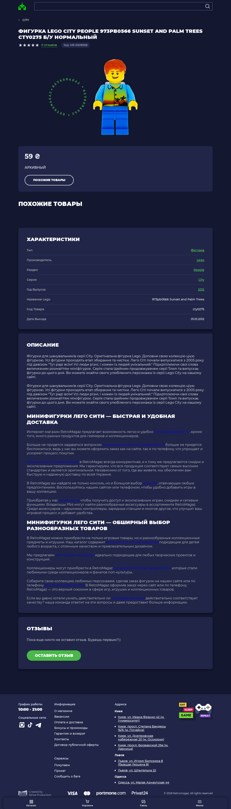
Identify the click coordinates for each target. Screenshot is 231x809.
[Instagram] (22, 726)
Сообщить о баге (67, 776)
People (199, 270)
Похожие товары (49, 180)
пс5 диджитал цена (128, 598)
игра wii (149, 483)
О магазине (63, 711)
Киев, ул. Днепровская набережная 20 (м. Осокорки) (141, 737)
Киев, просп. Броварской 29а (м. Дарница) (143, 747)
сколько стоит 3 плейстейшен (53, 462)
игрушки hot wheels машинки (132, 542)
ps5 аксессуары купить (65, 585)
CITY (26, 20)
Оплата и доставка (68, 722)
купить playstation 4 (171, 432)
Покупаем (62, 765)
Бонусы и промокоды (71, 728)
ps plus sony (69, 500)
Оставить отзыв (54, 655)
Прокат (60, 771)
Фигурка (197, 250)
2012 (201, 289)
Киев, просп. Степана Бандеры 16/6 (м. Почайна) (142, 728)
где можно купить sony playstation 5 (134, 445)
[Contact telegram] (39, 726)
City (201, 280)
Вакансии (61, 716)
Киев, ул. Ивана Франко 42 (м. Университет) (141, 718)
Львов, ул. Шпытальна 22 (137, 770)
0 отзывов (49, 45)
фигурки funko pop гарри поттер (142, 568)
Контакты (61, 739)
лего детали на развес (74, 555)
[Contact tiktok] (31, 726)
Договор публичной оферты (76, 745)
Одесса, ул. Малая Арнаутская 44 (143, 782)
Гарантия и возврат (69, 733)
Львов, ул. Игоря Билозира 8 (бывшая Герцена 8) (140, 762)
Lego (200, 260)
